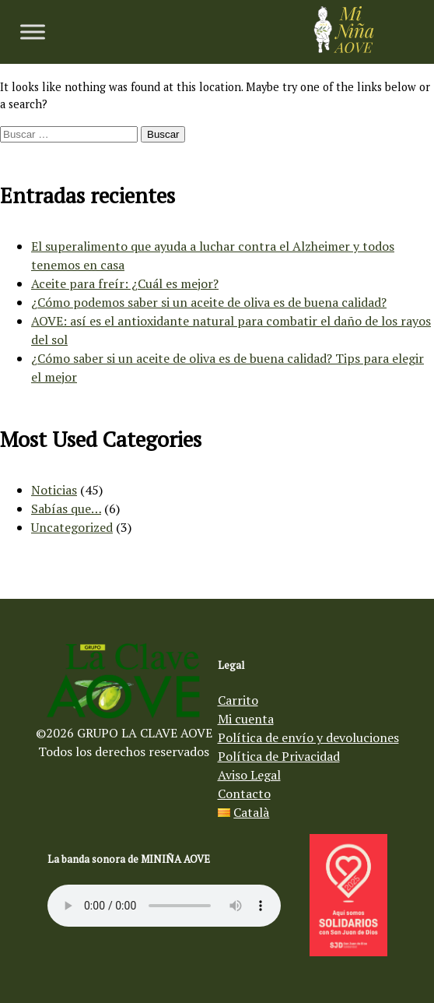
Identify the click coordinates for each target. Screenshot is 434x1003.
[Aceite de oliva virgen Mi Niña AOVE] (344, 48)
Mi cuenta (246, 718)
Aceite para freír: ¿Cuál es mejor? (125, 283)
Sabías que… (66, 508)
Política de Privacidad (279, 756)
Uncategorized (72, 527)
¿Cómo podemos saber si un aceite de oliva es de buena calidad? (209, 302)
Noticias (54, 489)
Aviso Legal (249, 774)
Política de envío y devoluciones (308, 737)
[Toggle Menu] (32, 31)
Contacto (244, 793)
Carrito (238, 700)
